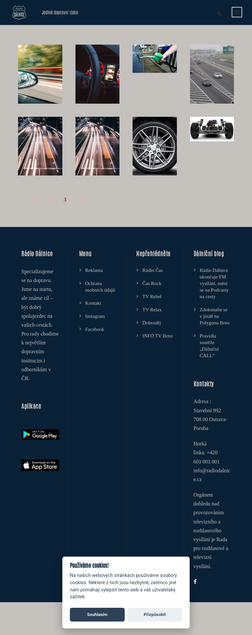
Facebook (94, 329)
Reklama (94, 270)
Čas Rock (151, 283)
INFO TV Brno (157, 335)
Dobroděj (151, 322)
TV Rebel (151, 296)
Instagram (95, 316)
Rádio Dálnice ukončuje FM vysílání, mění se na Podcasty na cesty (214, 283)
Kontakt (93, 303)
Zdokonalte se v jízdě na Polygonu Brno (215, 316)
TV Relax (151, 309)
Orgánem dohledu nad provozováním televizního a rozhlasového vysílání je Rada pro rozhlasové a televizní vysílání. (211, 530)
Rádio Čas (152, 270)
